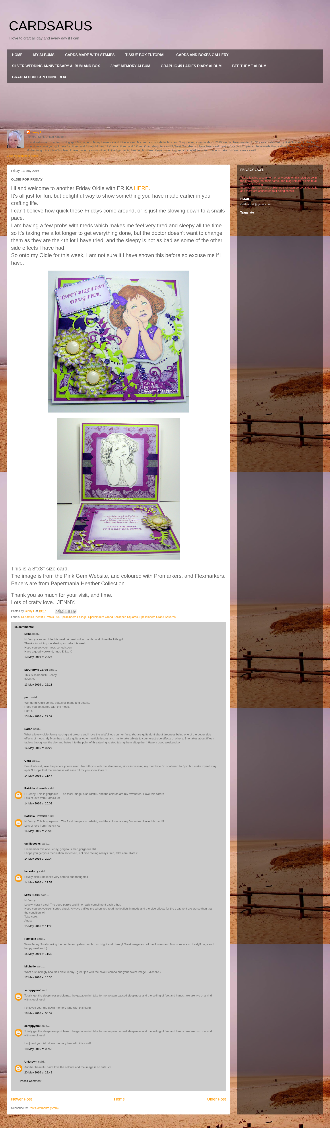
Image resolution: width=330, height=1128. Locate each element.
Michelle (30, 966)
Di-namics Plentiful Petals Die (40, 617)
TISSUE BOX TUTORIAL (145, 55)
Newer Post (21, 1099)
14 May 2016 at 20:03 (38, 831)
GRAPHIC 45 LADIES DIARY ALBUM (191, 66)
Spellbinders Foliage (73, 617)
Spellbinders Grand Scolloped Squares (113, 617)
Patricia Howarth (35, 788)
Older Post (216, 1099)
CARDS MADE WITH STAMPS (90, 55)
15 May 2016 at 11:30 (38, 926)
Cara (27, 760)
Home (119, 1099)
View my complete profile (23, 155)
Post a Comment (30, 1081)
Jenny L (36, 132)
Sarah (28, 729)
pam (27, 697)
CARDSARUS (50, 25)
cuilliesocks (32, 843)
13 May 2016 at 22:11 (38, 684)
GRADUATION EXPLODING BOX (39, 77)
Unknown (30, 1061)
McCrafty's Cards (36, 669)
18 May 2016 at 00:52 (38, 1013)
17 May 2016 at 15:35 (38, 977)
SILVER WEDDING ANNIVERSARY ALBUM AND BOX (56, 66)
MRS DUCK (32, 895)
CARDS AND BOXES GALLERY (202, 55)
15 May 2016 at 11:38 (38, 953)
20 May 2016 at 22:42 (38, 1072)
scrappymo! (32, 990)
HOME (17, 55)
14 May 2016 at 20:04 (38, 858)
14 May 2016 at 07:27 (38, 748)
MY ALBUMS (43, 55)
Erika (27, 633)
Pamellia (30, 938)
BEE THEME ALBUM (249, 66)
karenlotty (31, 871)
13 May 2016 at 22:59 (38, 716)
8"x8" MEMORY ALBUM (130, 66)
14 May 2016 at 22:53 (38, 882)
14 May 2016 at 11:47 (38, 775)
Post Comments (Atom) (44, 1108)
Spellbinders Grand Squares (158, 617)
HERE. (142, 188)
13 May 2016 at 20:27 (38, 656)
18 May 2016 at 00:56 (38, 1049)
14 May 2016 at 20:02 (38, 803)
